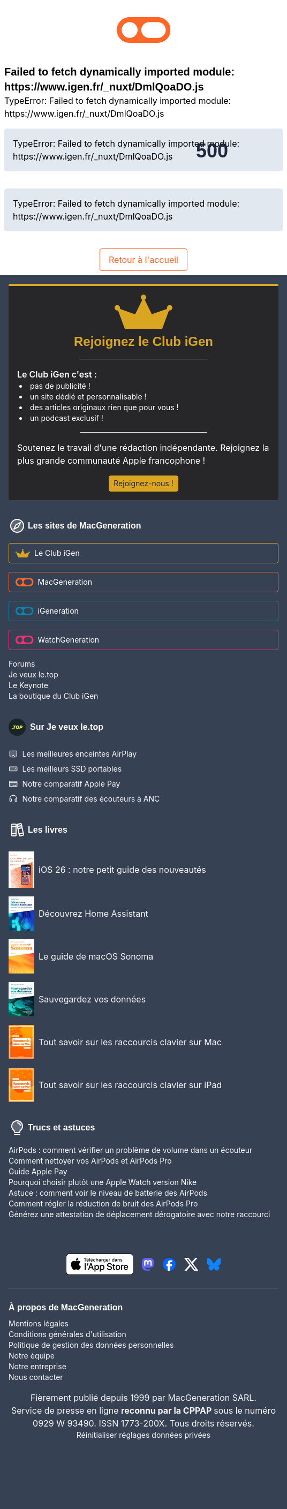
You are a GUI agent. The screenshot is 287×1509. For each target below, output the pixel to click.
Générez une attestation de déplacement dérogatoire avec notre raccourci (139, 1214)
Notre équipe (32, 1355)
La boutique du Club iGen (53, 695)
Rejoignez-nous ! (143, 483)
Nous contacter (36, 1377)
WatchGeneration (57, 639)
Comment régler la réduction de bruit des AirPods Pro (103, 1203)
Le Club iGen (48, 552)
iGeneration (47, 610)
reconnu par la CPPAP (167, 1410)
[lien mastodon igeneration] (148, 1264)
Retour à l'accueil (143, 259)
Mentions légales (39, 1323)
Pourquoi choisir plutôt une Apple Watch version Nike (103, 1182)
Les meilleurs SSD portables (65, 769)
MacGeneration (54, 581)
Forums (22, 663)
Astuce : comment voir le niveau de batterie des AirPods (108, 1192)
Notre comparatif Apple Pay (64, 784)
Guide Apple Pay (38, 1171)
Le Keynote (28, 685)
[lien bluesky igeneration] (214, 1264)
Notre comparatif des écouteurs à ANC (84, 799)
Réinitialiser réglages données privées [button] (143, 1434)
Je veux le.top (33, 674)
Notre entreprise (37, 1366)
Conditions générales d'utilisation (67, 1334)
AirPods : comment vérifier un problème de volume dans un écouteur (130, 1150)
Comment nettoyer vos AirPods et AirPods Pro (90, 1160)
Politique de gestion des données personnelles (91, 1344)
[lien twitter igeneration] (191, 1264)
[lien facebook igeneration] (169, 1264)
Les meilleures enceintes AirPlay (73, 754)
